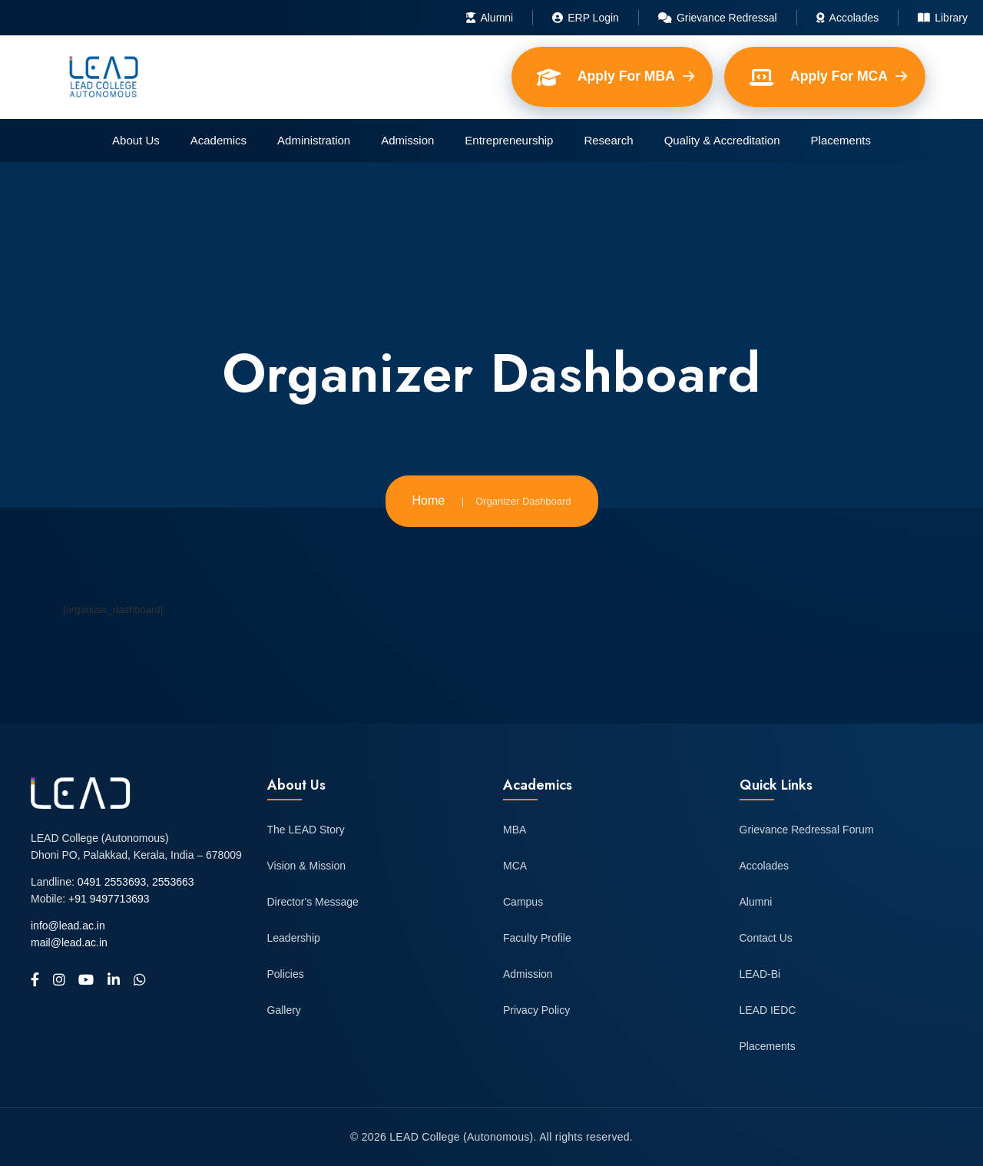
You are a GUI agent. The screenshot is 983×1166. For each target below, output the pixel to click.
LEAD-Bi (760, 974)
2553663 (173, 882)
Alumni (489, 18)
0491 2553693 (112, 882)
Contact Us (766, 938)
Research (608, 140)
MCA (515, 866)
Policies (285, 974)
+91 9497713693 (109, 899)
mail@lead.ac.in (69, 942)
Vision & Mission (306, 866)
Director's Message (313, 902)
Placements (841, 140)
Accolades (847, 18)
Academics (218, 140)
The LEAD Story (306, 829)
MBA (514, 829)
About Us (136, 140)
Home (428, 500)
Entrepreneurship (509, 140)
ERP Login (585, 18)
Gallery (284, 1010)
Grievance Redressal (717, 18)
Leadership (293, 938)
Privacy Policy (536, 1010)
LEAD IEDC (768, 1010)
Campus (523, 902)
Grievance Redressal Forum (807, 829)
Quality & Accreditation (722, 140)
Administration (313, 140)
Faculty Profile (537, 938)
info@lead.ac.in (68, 925)
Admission (407, 140)
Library (943, 18)
